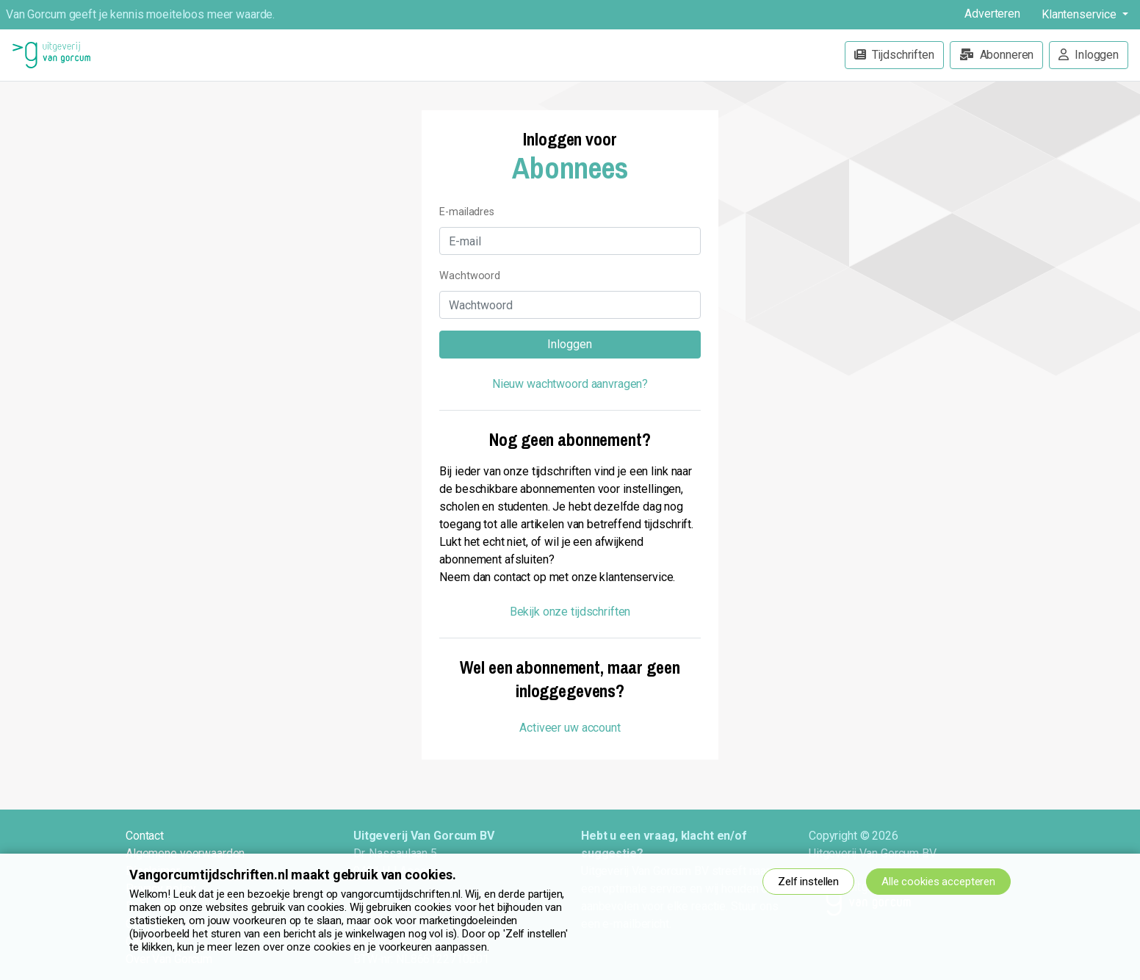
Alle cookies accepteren (938, 881)
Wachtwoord (469, 276)
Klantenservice (1080, 14)
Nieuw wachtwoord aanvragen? (570, 384)
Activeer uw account (569, 728)
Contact (145, 836)
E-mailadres (466, 212)
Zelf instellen (808, 881)
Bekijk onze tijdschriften (570, 612)
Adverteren (992, 14)
